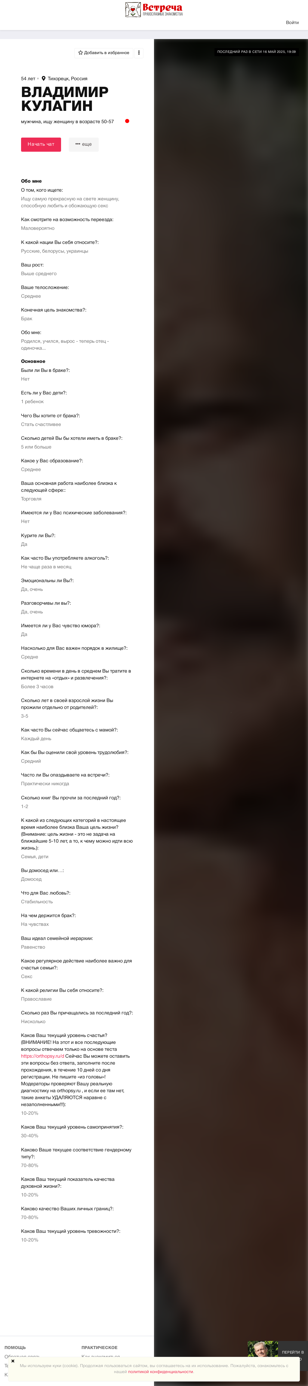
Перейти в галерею (293, 1356)
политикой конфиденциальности (160, 1372)
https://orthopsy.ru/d (42, 1056)
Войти (292, 23)
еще (83, 144)
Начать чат (41, 144)
